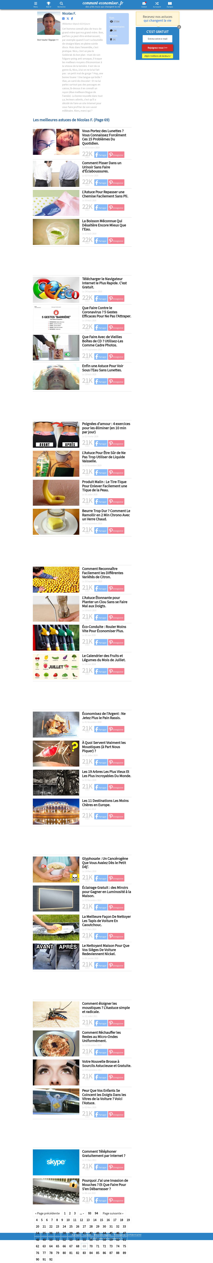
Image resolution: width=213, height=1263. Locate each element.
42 (91, 1233)
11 (74, 1220)
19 (128, 1220)
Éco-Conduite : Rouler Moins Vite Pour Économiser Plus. (104, 628)
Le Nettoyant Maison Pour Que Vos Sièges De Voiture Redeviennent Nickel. (105, 949)
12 (81, 1220)
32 (117, 1226)
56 (91, 1240)
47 (124, 1233)
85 (97, 1253)
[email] (157, 38)
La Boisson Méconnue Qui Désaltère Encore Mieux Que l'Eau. (104, 225)
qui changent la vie (157, 20)
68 (77, 1246)
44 (104, 1233)
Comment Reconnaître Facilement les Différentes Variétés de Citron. (102, 572)
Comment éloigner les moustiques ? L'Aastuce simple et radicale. (106, 1007)
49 (44, 1240)
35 (44, 1233)
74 (117, 1246)
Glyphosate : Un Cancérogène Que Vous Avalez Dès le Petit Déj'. (105, 862)
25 (71, 1226)
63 (44, 1246)
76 (37, 1253)
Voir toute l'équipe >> (48, 39)
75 (124, 1246)
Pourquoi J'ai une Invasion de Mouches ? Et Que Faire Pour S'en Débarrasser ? (105, 1184)
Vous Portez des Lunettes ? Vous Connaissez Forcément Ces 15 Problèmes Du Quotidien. (104, 137)
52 (64, 1240)
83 (84, 1253)
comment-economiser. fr (103, 4)
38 (64, 1233)
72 (104, 1246)
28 (91, 1226)
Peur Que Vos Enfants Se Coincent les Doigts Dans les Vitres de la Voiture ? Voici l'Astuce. (104, 1096)
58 (104, 1240)
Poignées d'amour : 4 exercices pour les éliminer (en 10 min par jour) (106, 427)
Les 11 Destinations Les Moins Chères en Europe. (105, 802)
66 (64, 1246)
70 (91, 1246)
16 (108, 1220)
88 (117, 1253)
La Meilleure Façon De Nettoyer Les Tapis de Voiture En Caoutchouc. (106, 920)
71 (97, 1246)
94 (96, 1213)
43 (97, 1233)
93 (89, 1213)
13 (88, 1220)
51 (57, 1240)
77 (44, 1253)
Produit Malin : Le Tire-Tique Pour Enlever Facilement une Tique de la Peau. (104, 485)
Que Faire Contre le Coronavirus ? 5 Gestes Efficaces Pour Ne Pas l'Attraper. (106, 311)
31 (111, 1226)
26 (77, 1226)
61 (124, 1240)
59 (111, 1240)
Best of (48, 7)
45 (111, 1233)
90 (37, 1259)
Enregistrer (116, 154)
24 (64, 1226)
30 (104, 1226)
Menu (36, 7)
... (82, 1213)
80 (64, 1253)
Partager (100, 154)
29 (97, 1226)
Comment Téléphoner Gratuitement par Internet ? (103, 1153)
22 (50, 1226)
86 (104, 1253)
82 (77, 1253)
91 (44, 1259)
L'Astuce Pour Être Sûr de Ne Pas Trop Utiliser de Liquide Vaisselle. (104, 456)
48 (37, 1240)
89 (124, 1253)
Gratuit (144, 7)
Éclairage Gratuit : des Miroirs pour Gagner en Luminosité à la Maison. (106, 891)
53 (71, 1240)
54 (77, 1240)
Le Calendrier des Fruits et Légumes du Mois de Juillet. (104, 657)
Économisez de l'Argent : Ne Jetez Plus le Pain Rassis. (104, 715)
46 (117, 1233)
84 (91, 1253)
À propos (170, 7)
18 (121, 1220)
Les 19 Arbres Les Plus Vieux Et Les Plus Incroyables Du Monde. (106, 773)
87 (111, 1253)
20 (37, 1226)
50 (50, 1240)
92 (50, 1259)
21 (44, 1226)
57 (97, 1240)
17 (114, 1220)
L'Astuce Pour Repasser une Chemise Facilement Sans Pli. (105, 193)
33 (124, 1226)
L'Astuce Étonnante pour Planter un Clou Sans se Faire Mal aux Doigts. (104, 601)
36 (50, 1233)
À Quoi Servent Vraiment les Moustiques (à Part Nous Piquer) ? (104, 746)
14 (94, 1220)
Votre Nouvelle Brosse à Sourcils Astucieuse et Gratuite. (106, 1063)
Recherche (61, 7)
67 (71, 1246)
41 (84, 1233)
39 (71, 1233)
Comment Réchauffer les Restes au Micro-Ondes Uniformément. (101, 1036)
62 (37, 1246)
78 (50, 1253)
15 (101, 1220)
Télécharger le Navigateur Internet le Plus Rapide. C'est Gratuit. (104, 282)
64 (50, 1246)
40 (77, 1233)
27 (84, 1226)
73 (111, 1246)
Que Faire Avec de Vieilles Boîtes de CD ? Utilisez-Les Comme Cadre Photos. (102, 340)
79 (57, 1253)
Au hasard (157, 7)
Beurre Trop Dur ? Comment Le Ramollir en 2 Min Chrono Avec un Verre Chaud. (106, 514)
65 (57, 1246)
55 (84, 1240)
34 (37, 1233)
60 (117, 1240)
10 (68, 1220)
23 (57, 1226)
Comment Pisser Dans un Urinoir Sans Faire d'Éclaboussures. (101, 167)
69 (84, 1246)
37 (57, 1233)
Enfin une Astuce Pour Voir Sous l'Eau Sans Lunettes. (102, 367)
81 (71, 1253)
